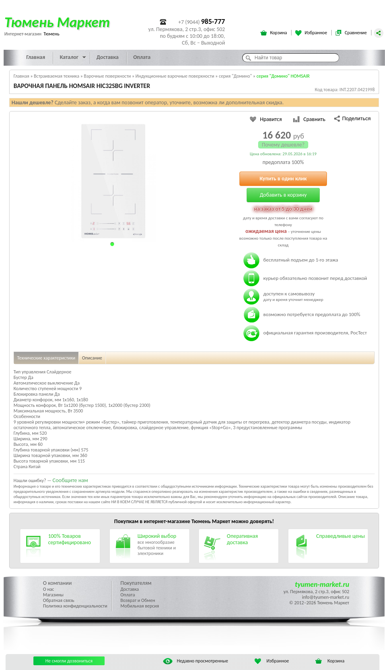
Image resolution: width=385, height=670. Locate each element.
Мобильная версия (140, 606)
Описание (92, 358)
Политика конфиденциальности (75, 606)
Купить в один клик (283, 178)
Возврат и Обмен (138, 600)
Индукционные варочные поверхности (175, 76)
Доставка (108, 57)
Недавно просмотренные (195, 661)
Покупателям (136, 583)
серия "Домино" (235, 76)
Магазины (53, 595)
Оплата (142, 57)
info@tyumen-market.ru (325, 597)
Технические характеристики (46, 358)
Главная (35, 57)
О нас (48, 589)
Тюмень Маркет (57, 22)
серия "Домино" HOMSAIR (283, 76)
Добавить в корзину (283, 194)
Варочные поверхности (107, 76)
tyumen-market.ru (322, 584)
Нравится (266, 119)
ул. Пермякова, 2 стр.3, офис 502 (316, 591)
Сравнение (351, 33)
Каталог (69, 57)
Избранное (311, 33)
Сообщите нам (70, 480)
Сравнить (309, 119)
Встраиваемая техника (56, 76)
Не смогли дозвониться (69, 661)
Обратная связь (58, 600)
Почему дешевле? (283, 144)
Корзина (274, 33)
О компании (57, 583)
